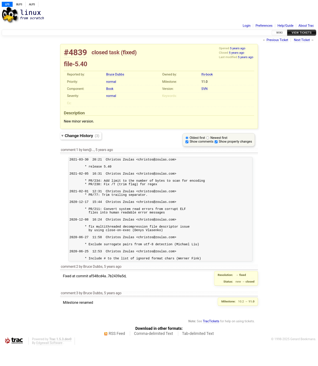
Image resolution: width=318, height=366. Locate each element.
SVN (204, 89)
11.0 (204, 82)
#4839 (75, 52)
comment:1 (69, 150)
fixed (129, 52)
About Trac (306, 26)
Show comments (202, 141)
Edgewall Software (49, 362)
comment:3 (69, 312)
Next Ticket (302, 40)
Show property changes (235, 141)
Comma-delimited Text (153, 353)
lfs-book (207, 74)
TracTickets (211, 340)
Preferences (264, 26)
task (114, 52)
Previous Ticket (277, 40)
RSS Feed (117, 353)
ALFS (32, 4)
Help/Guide (285, 26)
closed (100, 52)
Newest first (218, 138)
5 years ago (237, 48)
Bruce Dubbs (115, 74)
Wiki (279, 32)
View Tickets (302, 32)
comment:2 (69, 286)
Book (110, 89)
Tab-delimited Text (198, 353)
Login (247, 26)
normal (111, 82)
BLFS (19, 4)
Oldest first (197, 138)
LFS (7, 4)
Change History (82, 135)
